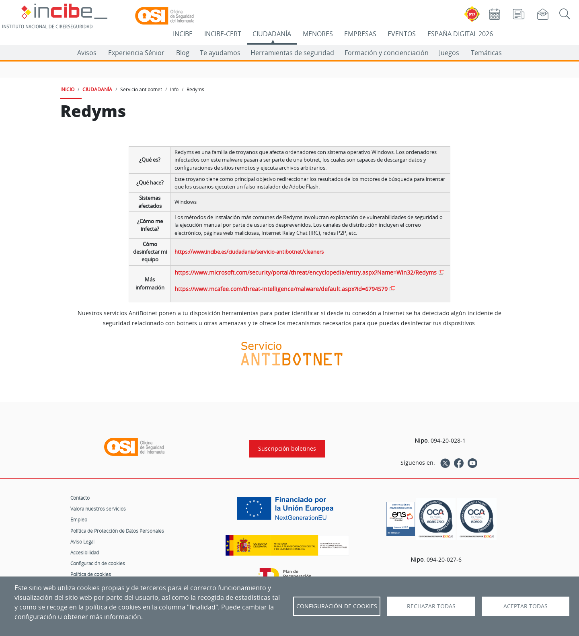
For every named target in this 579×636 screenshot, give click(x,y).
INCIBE (183, 33)
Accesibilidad (84, 552)
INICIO (67, 89)
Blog (182, 52)
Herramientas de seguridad (292, 52)
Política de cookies (90, 574)
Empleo (78, 519)
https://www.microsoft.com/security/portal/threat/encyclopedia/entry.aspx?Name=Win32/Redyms (306, 272)
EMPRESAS (360, 33)
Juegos (449, 52)
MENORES (318, 33)
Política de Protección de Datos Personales (117, 530)
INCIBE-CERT (222, 33)
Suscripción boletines (287, 448)
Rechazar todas (431, 606)
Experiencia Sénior (136, 52)
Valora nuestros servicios (98, 508)
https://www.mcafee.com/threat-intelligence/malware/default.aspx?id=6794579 (281, 289)
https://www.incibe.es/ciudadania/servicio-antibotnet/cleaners (249, 251)
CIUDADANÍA (272, 33)
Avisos (86, 52)
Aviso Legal (82, 541)
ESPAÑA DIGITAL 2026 (460, 33)
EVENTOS (402, 33)
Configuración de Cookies (336, 606)
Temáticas (486, 52)
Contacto (80, 497)
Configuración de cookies (97, 563)
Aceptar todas (525, 606)
